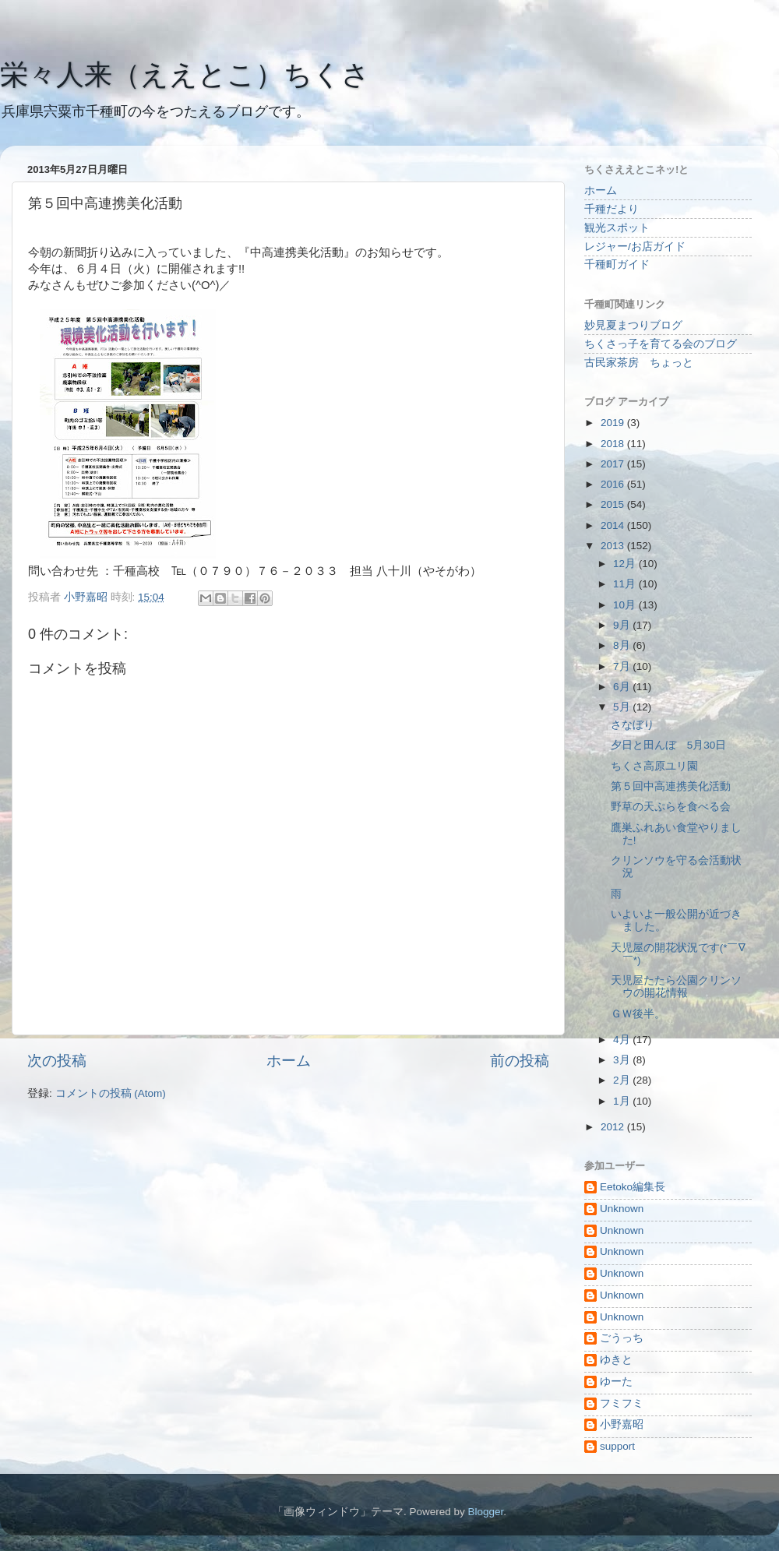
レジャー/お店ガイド (635, 246)
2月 (623, 1080)
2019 (614, 422)
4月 (623, 1039)
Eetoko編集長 (632, 1187)
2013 (614, 546)
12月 (626, 563)
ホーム (288, 1060)
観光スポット (617, 228)
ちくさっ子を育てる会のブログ (660, 344)
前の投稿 (519, 1060)
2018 (614, 443)
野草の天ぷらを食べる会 (671, 807)
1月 (623, 1101)
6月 (623, 687)
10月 (626, 605)
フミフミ (621, 1403)
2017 (614, 464)
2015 (614, 504)
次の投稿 (56, 1060)
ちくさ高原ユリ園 (654, 766)
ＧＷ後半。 (638, 1014)
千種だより (611, 209)
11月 (626, 584)
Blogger (485, 1512)
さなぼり (632, 725)
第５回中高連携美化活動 (671, 786)
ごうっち (621, 1338)
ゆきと (616, 1360)
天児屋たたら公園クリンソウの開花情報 (676, 987)
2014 (614, 525)
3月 (623, 1060)
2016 (614, 484)
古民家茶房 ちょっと (638, 362)
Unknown (621, 1208)
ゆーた (616, 1381)
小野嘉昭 (621, 1424)
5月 (623, 707)
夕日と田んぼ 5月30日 (669, 745)
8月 (623, 645)
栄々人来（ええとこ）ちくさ (185, 74)
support (617, 1446)
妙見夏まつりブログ (633, 325)
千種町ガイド (617, 264)
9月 (623, 625)
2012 (614, 1127)
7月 (623, 666)
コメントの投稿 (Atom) (110, 1093)
